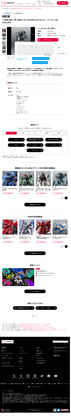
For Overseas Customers (41, 360)
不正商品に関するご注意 (17, 383)
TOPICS (33, 4)
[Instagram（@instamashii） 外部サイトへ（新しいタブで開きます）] (28, 377)
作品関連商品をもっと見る (34, 204)
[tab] (11, 133)
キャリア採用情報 (36, 383)
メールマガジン (27, 383)
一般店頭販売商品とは (19, 13)
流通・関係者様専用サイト (41, 362)
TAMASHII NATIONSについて (49, 4)
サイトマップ (44, 383)
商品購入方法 (38, 350)
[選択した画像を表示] (4, 30)
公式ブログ (21, 368)
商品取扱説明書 (39, 353)
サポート (40, 4)
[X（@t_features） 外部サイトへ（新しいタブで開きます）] (14, 377)
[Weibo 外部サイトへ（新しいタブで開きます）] (42, 376)
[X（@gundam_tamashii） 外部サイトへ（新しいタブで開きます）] (21, 377)
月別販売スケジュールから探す (7, 358)
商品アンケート (39, 355)
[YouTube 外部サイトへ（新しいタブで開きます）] (56, 376)
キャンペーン (21, 366)
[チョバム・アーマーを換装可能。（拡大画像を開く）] (21, 41)
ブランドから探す (5, 355)
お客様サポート (6, 383)
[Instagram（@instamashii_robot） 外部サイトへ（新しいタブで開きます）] (35, 377)
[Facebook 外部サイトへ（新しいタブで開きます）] (49, 376)
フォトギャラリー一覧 (23, 353)
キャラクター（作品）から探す (7, 353)
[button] (4, 54)
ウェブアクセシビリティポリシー (35, 386)
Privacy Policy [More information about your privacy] (48, 54)
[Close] (55, 43)
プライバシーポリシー (64, 383)
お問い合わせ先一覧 (39, 358)
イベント (28, 4)
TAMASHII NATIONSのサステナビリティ (61, 350)
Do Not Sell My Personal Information (7, 411)
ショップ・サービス (20, 4)
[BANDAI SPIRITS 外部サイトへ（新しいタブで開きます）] (58, 410)
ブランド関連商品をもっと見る (34, 253)
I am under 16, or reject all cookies (41, 58)
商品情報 (20, 361)
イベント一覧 (21, 350)
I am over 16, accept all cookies (40, 62)
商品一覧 (3, 350)
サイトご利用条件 (53, 383)
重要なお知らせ (57, 355)
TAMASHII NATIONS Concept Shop (8, 366)
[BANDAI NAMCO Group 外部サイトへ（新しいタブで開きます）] (65, 410)
